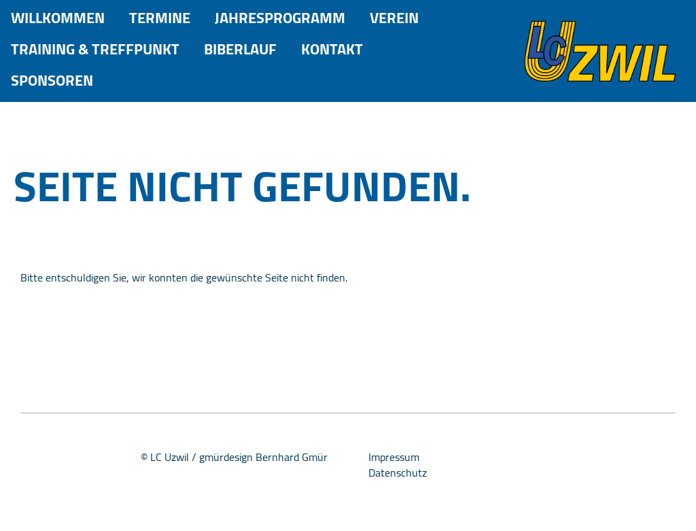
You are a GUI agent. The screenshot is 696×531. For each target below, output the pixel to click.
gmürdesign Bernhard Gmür (263, 457)
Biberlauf (240, 49)
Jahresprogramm (280, 18)
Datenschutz (397, 472)
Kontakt (332, 49)
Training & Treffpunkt (95, 49)
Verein (394, 18)
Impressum (393, 457)
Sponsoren (52, 81)
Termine (159, 18)
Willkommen (58, 18)
